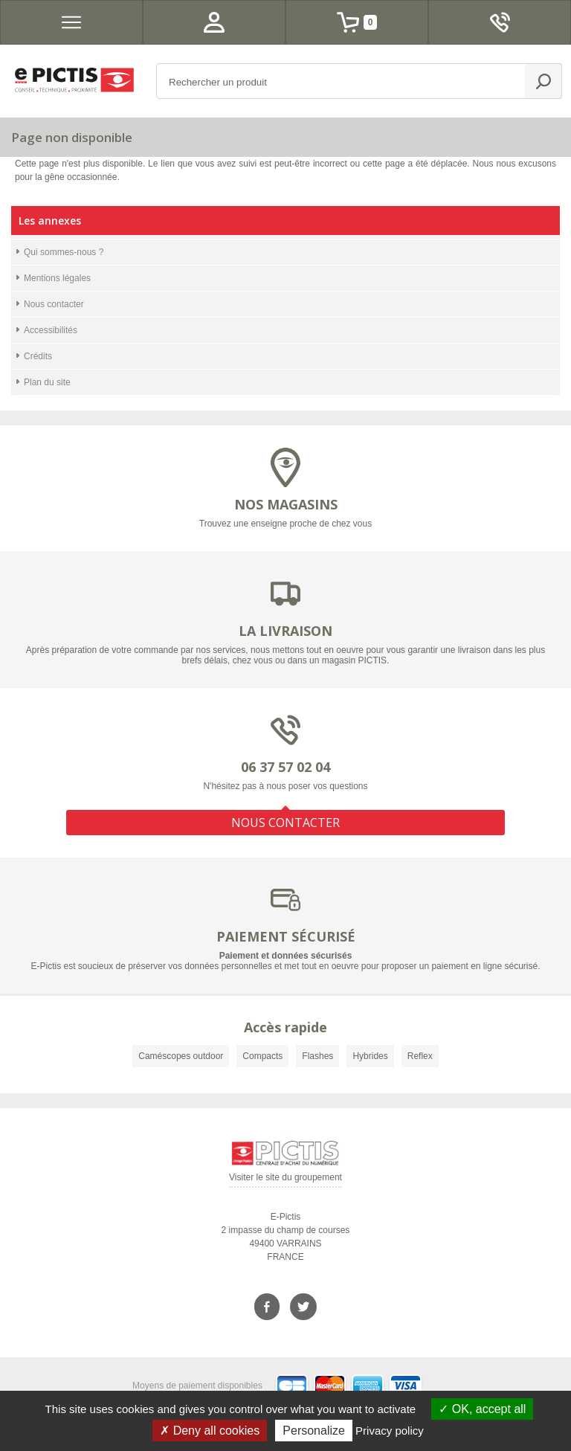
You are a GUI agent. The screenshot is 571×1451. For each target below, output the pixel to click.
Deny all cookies (209, 1430)
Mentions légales (57, 278)
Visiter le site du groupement (285, 1180)
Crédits (38, 356)
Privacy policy (389, 1430)
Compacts (262, 1056)
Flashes (317, 1056)
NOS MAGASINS (286, 504)
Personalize (314, 1430)
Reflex (420, 1056)
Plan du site (47, 382)
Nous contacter (54, 304)
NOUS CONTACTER (285, 822)
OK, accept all (482, 1409)
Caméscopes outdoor (180, 1056)
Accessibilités (50, 330)
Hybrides (369, 1056)
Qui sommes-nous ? (63, 252)
